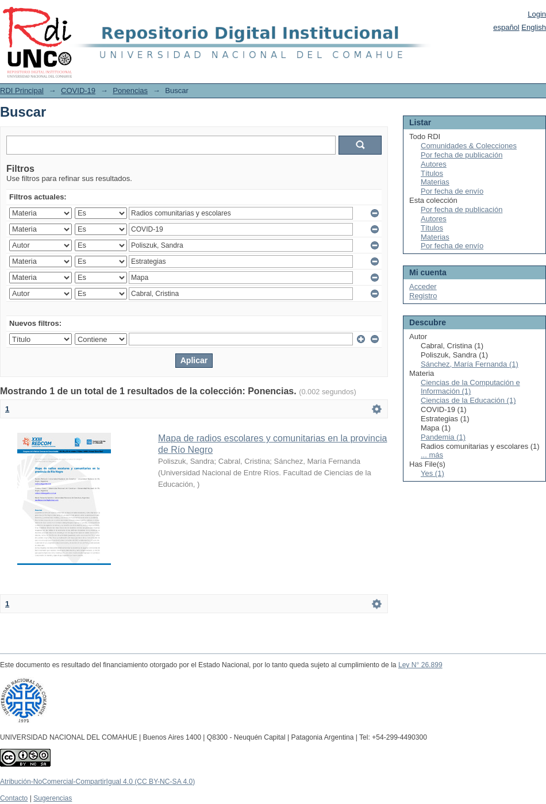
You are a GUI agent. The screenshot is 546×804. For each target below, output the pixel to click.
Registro (423, 295)
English (533, 27)
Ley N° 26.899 (420, 665)
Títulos (432, 173)
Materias (435, 182)
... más (432, 455)
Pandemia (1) (443, 437)
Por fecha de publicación (461, 155)
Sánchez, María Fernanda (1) (469, 364)
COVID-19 (78, 90)
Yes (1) (432, 473)
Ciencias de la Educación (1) (468, 400)
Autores (434, 164)
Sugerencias (52, 798)
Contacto (14, 798)
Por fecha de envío (452, 191)
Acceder (423, 286)
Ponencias (130, 90)
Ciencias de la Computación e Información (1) (470, 387)
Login (537, 14)
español (506, 27)
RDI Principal (22, 90)
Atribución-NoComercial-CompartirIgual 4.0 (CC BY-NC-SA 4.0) (97, 782)
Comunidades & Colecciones (469, 145)
